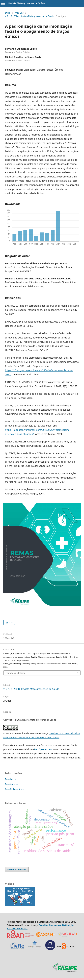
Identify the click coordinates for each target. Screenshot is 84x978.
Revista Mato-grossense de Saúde (26, 3)
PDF (10, 622)
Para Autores (11, 784)
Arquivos (19, 12)
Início (7, 12)
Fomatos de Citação (15, 672)
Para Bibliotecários (14, 789)
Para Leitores (11, 779)
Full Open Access (43, 749)
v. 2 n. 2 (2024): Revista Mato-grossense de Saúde (29, 16)
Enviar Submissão (16, 869)
